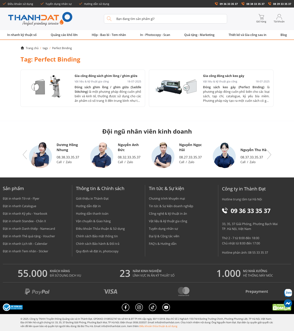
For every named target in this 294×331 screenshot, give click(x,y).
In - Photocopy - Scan (155, 35)
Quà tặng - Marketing (199, 35)
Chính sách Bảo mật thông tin (97, 236)
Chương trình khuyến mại (167, 198)
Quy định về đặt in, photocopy (97, 251)
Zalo (69, 162)
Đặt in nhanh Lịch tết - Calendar (25, 244)
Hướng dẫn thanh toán (92, 214)
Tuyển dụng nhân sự (56, 4)
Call (59, 162)
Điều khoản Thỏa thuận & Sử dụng (100, 229)
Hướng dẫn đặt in (88, 206)
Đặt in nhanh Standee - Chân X (24, 221)
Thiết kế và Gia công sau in (247, 35)
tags (45, 48)
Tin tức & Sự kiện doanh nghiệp (171, 206)
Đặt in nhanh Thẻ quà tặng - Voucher (29, 236)
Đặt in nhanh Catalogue (19, 206)
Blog (283, 35)
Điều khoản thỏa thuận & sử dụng (158, 326)
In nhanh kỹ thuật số (22, 35)
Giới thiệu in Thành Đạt (92, 198)
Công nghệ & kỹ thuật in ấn (168, 214)
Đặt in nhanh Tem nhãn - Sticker (25, 251)
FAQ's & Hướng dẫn (163, 244)
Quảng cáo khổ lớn (64, 35)
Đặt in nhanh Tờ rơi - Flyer (21, 198)
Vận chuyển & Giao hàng (93, 221)
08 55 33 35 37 (258, 252)
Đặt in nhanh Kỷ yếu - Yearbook (25, 214)
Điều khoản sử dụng (18, 4)
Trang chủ (29, 48)
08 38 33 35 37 (253, 4)
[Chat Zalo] (288, 293)
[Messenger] (288, 303)
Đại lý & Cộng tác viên (164, 236)
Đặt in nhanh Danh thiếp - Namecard (29, 229)
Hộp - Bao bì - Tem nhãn (109, 35)
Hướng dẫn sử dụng (94, 4)
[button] (25, 155)
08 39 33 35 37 (279, 4)
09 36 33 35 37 (226, 4)
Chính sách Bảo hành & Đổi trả (97, 244)
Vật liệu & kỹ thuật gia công (168, 221)
